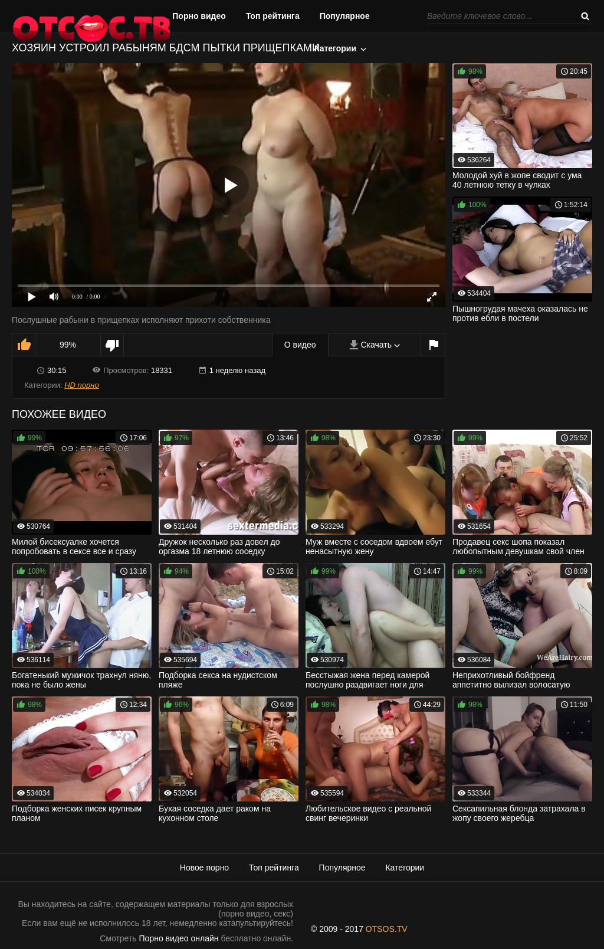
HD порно (81, 385)
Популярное (345, 16)
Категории (335, 48)
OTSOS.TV (387, 929)
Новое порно (204, 867)
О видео (300, 344)
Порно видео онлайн (179, 938)
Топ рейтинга (273, 16)
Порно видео (199, 16)
